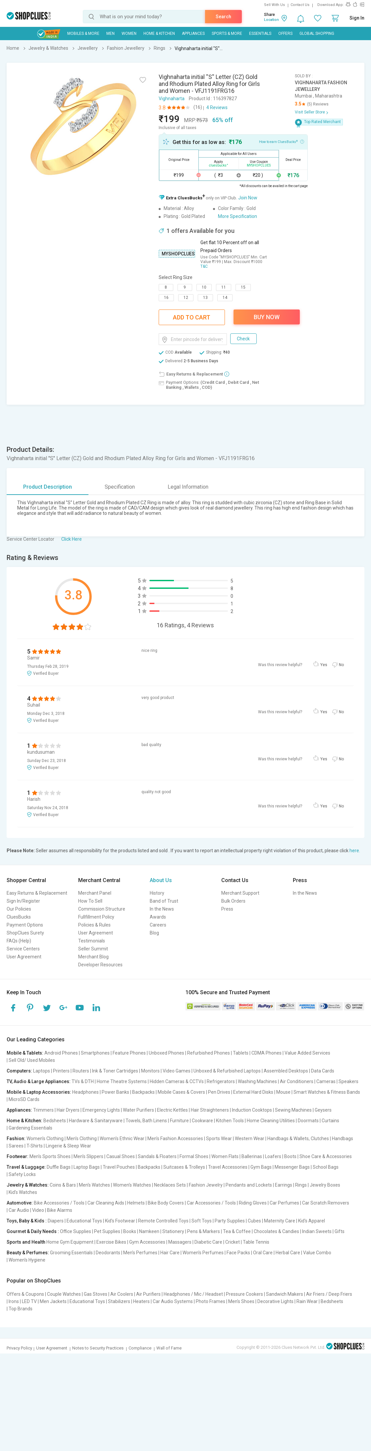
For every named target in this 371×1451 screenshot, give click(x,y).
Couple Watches (64, 1294)
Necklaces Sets (170, 1185)
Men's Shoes (241, 1301)
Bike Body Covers (166, 1203)
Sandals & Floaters (157, 1156)
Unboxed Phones (166, 1053)
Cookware (202, 1120)
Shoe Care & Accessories (325, 1156)
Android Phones (61, 1053)
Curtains (330, 1120)
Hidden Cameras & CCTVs (177, 1081)
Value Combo (317, 1252)
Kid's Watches (23, 1192)
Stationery (173, 1231)
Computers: (19, 1070)
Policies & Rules (94, 925)
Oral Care (263, 1252)
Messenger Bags (292, 1167)
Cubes (254, 1220)
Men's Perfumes (140, 1252)
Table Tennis (256, 1242)
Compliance (140, 1348)
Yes (323, 664)
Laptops (41, 1070)
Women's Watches (132, 1185)
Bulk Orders (233, 901)
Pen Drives (219, 1092)
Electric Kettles (172, 1110)
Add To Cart (191, 317)
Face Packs (238, 1252)
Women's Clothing (45, 1138)
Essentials (260, 33)
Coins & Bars (63, 1185)
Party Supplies (230, 1220)
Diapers (56, 1220)
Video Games (176, 1070)
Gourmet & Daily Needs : (33, 1231)
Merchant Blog (93, 956)
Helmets (136, 1203)
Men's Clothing (82, 1138)
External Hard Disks (253, 1092)
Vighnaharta (172, 98)
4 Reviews (217, 107)
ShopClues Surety (25, 932)
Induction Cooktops (252, 1110)
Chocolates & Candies (276, 1231)
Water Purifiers (138, 1110)
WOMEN (129, 33)
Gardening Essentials (30, 1128)
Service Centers (23, 948)
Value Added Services (307, 1053)
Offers (285, 33)
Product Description (47, 487)
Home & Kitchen (159, 33)
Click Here (71, 539)
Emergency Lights (101, 1110)
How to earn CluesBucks (281, 141)
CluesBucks (19, 917)
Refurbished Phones (208, 1053)
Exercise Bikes (111, 1242)
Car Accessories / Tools (211, 1203)
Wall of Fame (169, 1348)
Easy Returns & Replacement (37, 893)
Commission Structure (101, 909)
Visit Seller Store (310, 112)
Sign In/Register (23, 901)
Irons (14, 1301)
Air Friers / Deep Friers (329, 1294)
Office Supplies (75, 1231)
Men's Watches (94, 1185)
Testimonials (91, 940)
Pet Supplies (107, 1231)
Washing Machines (257, 1081)
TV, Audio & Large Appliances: (39, 1081)
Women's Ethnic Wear (122, 1138)
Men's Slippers (88, 1156)
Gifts (339, 1231)
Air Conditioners (296, 1081)
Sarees (16, 1145)
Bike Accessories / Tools (59, 1203)
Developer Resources (100, 964)
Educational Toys (84, 1220)
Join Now (247, 197)
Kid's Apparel (311, 1220)
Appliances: (19, 1110)
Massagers (179, 1242)
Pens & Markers (203, 1231)
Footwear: (17, 1156)
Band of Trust (164, 901)
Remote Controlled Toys (163, 1220)
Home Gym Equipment (69, 1242)
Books (129, 1231)
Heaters (141, 1301)
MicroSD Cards (24, 1099)
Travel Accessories (227, 1167)
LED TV (29, 1301)
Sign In (356, 18)
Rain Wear (307, 1301)
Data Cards (322, 1070)
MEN (110, 33)
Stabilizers (119, 1301)
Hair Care (170, 1252)
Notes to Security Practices (98, 1348)
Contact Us (300, 5)
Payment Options (25, 925)
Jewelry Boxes (325, 1185)
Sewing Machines (293, 1110)
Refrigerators (221, 1081)
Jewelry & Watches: (28, 1185)
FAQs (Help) (19, 940)
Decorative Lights (275, 1301)
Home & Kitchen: (24, 1120)
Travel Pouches (119, 1167)
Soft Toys (201, 1220)
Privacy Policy (19, 1348)
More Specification (237, 216)
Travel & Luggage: (26, 1167)
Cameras (326, 1081)
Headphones (85, 1092)
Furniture (179, 1120)
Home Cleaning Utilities (271, 1120)
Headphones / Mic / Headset (193, 1294)
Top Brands (20, 1308)
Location (271, 20)
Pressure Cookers (244, 1294)
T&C (204, 266)
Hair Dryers (68, 1110)
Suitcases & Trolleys (184, 1167)
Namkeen (149, 1231)
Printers (61, 1070)
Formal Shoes (194, 1156)
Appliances (193, 33)
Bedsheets (54, 1120)
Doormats (308, 1120)
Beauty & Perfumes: (28, 1252)
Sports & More (227, 33)
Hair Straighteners (210, 1110)
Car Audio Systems (173, 1301)
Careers (158, 925)
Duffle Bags (59, 1167)
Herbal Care (288, 1252)
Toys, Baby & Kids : (27, 1220)
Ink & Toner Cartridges (115, 1070)
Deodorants (108, 1252)
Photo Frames (210, 1301)
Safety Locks (22, 1174)
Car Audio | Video (26, 1210)
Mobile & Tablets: (25, 1053)
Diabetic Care (208, 1242)
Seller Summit (93, 948)
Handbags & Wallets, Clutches (298, 1138)
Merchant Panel (94, 893)
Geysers (323, 1110)
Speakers (348, 1081)
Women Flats (224, 1156)
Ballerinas (251, 1156)
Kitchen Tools (230, 1120)
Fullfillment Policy (96, 917)
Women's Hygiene (27, 1260)
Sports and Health (26, 1242)
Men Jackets (53, 1301)
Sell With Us (274, 5)
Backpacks (143, 1092)
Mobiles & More (83, 33)
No (341, 664)
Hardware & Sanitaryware (96, 1120)
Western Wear (249, 1138)
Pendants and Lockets (249, 1185)
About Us (161, 880)
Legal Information (188, 487)
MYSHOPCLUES (178, 253)
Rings (301, 1185)
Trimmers (43, 1110)
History (157, 893)
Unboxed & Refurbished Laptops (227, 1070)
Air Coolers (121, 1294)
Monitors (150, 1070)
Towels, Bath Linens (146, 1120)
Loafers (273, 1156)
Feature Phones (129, 1053)
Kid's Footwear (120, 1220)
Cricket (232, 1242)
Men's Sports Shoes (50, 1156)
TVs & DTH (83, 1081)
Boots (290, 1156)
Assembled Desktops (286, 1070)
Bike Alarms (59, 1210)
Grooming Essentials (71, 1252)
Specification (120, 487)
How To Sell (90, 901)
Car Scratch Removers (325, 1203)
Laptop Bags (87, 1167)
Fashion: (16, 1138)
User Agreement (24, 956)
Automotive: (20, 1203)
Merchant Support (240, 893)
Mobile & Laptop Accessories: (39, 1092)
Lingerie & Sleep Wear (68, 1145)
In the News (162, 909)
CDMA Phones (266, 1053)
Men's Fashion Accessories (175, 1138)
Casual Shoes (120, 1156)
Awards (158, 917)
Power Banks (115, 1092)
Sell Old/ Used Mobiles (32, 1060)
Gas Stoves (95, 1294)
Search (223, 16)
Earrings (283, 1185)
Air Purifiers (148, 1294)
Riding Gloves (253, 1203)
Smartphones (95, 1053)
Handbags (342, 1138)
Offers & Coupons (25, 1294)
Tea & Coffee (237, 1231)
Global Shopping (316, 33)
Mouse (283, 1092)
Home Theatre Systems (122, 1081)
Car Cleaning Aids (105, 1203)
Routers (81, 1070)
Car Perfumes (284, 1203)
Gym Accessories (147, 1242)
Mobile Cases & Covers (181, 1092)
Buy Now (267, 316)
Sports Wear (219, 1138)
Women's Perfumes (203, 1252)
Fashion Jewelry (206, 1185)
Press (227, 909)
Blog (154, 932)
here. (354, 850)
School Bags (326, 1167)
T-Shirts (34, 1145)
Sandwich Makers (284, 1294)
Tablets (240, 1053)
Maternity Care (279, 1220)
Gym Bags (261, 1167)
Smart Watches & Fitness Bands (326, 1092)
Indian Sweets (317, 1231)
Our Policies (19, 909)
